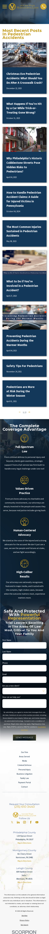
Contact (24, 787)
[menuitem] (24, 915)
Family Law (24, 778)
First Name (6, 640)
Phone (5, 663)
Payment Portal (24, 782)
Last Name (6, 651)
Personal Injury (24, 769)
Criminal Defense (24, 765)
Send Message (24, 737)
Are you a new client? (10, 686)
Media (24, 761)
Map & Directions (24, 843)
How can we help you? (11, 697)
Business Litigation (24, 774)
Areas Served (24, 756)
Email (4, 674)
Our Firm (24, 752)
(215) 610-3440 (24, 806)
